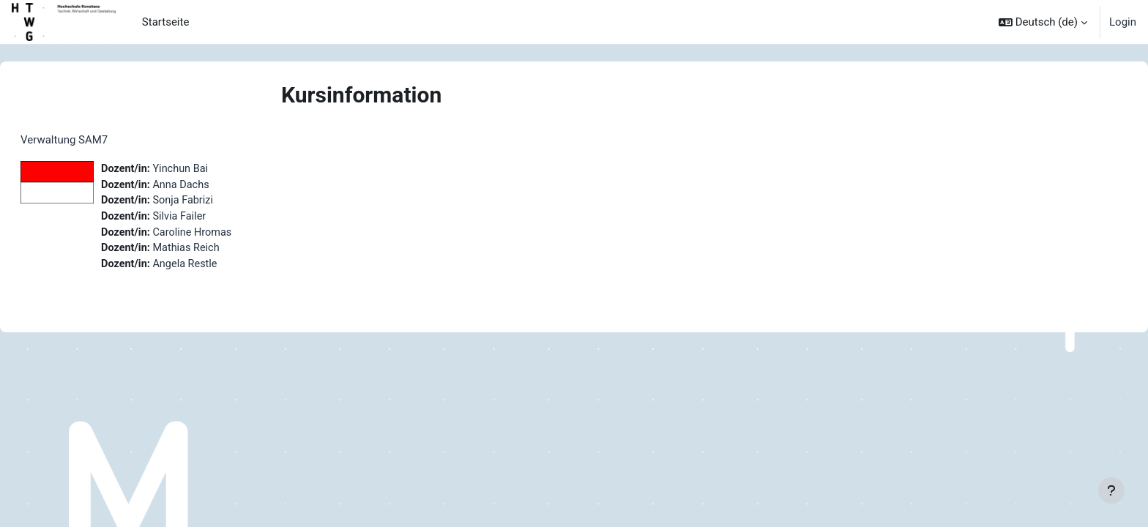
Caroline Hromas (231, 235)
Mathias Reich (224, 251)
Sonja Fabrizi (221, 202)
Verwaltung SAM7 (99, 139)
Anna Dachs (219, 186)
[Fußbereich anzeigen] (1111, 490)
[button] (1043, 22)
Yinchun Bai (218, 169)
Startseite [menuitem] (166, 22)
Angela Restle (223, 267)
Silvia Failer (217, 218)
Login (1122, 22)
